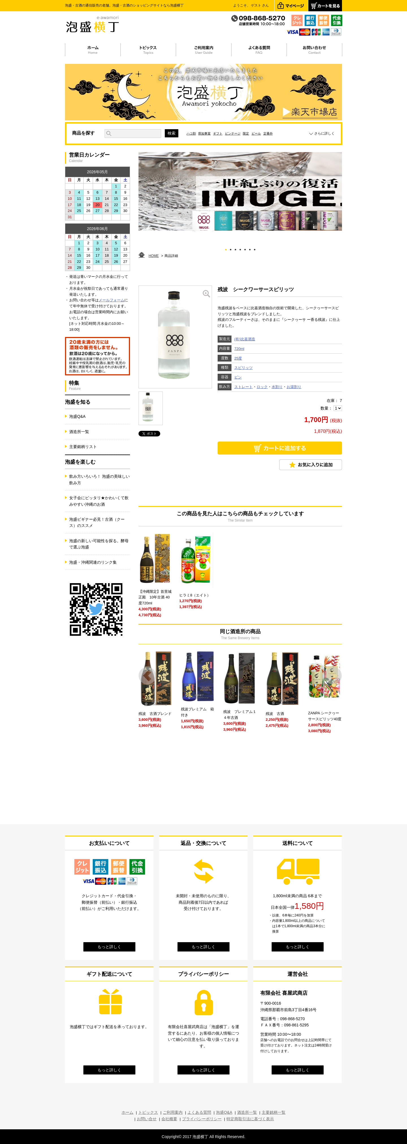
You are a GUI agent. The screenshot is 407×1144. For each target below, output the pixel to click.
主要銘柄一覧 (273, 1112)
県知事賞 (204, 133)
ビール (256, 133)
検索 (172, 133)
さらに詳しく (324, 133)
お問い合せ (147, 1119)
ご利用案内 (173, 1112)
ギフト (217, 133)
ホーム (127, 1112)
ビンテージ (233, 133)
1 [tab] (226, 248)
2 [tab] (231, 248)
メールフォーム (111, 300)
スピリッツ (243, 368)
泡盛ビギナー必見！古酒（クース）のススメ (97, 522)
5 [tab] (245, 248)
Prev (147, 676)
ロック (262, 387)
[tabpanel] (240, 191)
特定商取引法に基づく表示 (250, 1119)
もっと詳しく (109, 946)
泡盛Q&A (77, 416)
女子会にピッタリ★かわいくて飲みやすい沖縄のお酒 (99, 501)
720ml (239, 349)
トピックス (148, 1112)
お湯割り (294, 387)
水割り (277, 387)
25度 (238, 358)
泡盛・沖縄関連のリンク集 (93, 562)
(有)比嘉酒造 (244, 339)
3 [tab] (235, 248)
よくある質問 (199, 1112)
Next (333, 676)
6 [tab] (250, 248)
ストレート (243, 387)
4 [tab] (240, 248)
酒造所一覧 (79, 431)
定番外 (268, 133)
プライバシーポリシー (202, 1119)
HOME (154, 256)
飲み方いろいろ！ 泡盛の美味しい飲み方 (99, 479)
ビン (238, 377)
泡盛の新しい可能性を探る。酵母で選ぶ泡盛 (99, 544)
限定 (246, 133)
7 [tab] (255, 248)
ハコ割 (191, 133)
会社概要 (169, 1119)
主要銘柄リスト (83, 446)
